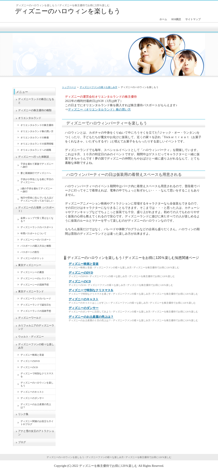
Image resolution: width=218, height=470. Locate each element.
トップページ (69, 87)
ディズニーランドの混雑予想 (36, 311)
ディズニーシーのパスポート (36, 239)
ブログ (22, 442)
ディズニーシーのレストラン (36, 278)
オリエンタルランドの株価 (35, 137)
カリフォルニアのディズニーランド (36, 327)
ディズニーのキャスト (84, 299)
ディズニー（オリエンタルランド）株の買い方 (99, 109)
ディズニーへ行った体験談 (33, 156)
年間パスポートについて (33, 233)
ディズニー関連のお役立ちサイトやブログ (37, 422)
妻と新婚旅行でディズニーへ (36, 173)
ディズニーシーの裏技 (32, 272)
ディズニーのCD (80, 281)
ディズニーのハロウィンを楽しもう (68, 11)
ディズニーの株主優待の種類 (35, 110)
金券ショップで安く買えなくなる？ (37, 219)
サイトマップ (193, 19)
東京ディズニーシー (29, 265)
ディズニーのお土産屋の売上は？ (91, 316)
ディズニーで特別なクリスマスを (91, 290)
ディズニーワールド (29, 317)
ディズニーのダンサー (84, 308)
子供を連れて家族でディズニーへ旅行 (37, 165)
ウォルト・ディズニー (31, 336)
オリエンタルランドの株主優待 (37, 125)
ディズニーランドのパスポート (37, 227)
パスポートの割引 (30, 252)
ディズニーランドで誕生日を (36, 304)
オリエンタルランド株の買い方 (37, 131)
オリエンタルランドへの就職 (36, 150)
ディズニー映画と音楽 (84, 264)
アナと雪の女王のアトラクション (36, 433)
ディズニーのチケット (32, 258)
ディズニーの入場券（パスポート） (36, 209)
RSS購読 (176, 19)
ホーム (163, 19)
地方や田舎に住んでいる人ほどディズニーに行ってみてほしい (37, 199)
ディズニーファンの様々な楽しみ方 (98, 87)
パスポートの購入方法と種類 (36, 246)
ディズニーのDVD (81, 272)
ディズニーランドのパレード (36, 298)
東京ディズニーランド (31, 291)
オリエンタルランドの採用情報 (37, 143)
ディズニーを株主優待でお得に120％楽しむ (108, 465)
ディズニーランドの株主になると (36, 101)
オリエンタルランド (29, 117)
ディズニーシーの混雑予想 (35, 284)
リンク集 (23, 414)
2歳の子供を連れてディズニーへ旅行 (36, 190)
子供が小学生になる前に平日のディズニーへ (37, 181)
